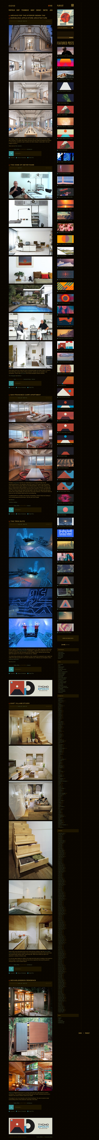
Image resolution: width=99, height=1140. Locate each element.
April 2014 (60, 904)
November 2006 (61, 1010)
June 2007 (60, 1002)
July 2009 (60, 974)
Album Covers (61, 700)
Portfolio (12, 10)
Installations (60, 751)
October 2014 (61, 897)
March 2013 (60, 920)
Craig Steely (16, 482)
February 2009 (61, 980)
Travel (59, 810)
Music (59, 772)
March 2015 (60, 891)
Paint (59, 777)
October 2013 (61, 912)
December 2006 (61, 1009)
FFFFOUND (60, 668)
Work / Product (84, 1033)
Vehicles (59, 817)
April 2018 (60, 847)
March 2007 (60, 1005)
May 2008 (60, 991)
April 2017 (60, 862)
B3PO (59, 665)
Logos (59, 764)
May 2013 (60, 918)
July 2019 (60, 835)
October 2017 (61, 855)
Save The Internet (61, 689)
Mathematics (60, 766)
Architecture (29, 149)
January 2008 (61, 996)
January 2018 (61, 851)
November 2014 (61, 896)
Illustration (60, 747)
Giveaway (60, 739)
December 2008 (61, 982)
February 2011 (61, 951)
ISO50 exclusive (61, 759)
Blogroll (59, 708)
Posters (59, 783)
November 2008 (61, 983)
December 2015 (61, 880)
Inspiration (60, 749)
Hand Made (60, 744)
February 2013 (61, 922)
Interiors (33, 379)
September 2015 (61, 884)
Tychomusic (60, 692)
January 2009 (61, 981)
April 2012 (60, 934)
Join (51, 10)
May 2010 (60, 962)
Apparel (59, 704)
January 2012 (61, 937)
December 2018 (61, 840)
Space (59, 804)
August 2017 (60, 857)
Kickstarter (60, 760)
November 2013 (61, 911)
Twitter (45, 10)
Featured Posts (65, 43)
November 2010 (61, 954)
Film (59, 732)
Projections (60, 790)
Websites (60, 823)
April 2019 (60, 839)
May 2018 (60, 846)
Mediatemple (60, 685)
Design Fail (60, 722)
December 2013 (61, 909)
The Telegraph (12, 375)
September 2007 (61, 1000)
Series (59, 799)
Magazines (60, 765)
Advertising (60, 698)
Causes (59, 713)
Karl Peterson (61, 680)
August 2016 (60, 872)
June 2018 (60, 845)
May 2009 (60, 976)
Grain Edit (60, 670)
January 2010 (61, 966)
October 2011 (61, 941)
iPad (59, 755)
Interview (60, 754)
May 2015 (60, 889)
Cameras (60, 711)
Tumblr (59, 811)
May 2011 (60, 947)
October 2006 (61, 1011)
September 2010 (61, 957)
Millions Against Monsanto (63, 687)
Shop (18, 10)
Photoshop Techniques (62, 781)
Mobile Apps (60, 771)
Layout (59, 761)
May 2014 (60, 903)
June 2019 (60, 836)
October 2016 (61, 869)
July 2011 (60, 945)
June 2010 (60, 960)
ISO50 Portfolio (61, 675)
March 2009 (60, 979)
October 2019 (61, 834)
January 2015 (61, 894)
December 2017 (61, 852)
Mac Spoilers (19, 146)
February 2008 (61, 994)
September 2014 (61, 898)
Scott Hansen (60, 652)
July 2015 (60, 886)
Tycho (59, 813)
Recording (60, 795)
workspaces (60, 827)
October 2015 (61, 883)
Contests (60, 717)
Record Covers (61, 794)
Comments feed (61, 1021)
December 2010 (61, 953)
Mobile (59, 770)
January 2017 (61, 866)
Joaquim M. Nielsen (62, 679)
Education (60, 727)
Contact (38, 10)
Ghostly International (62, 669)
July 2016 (60, 873)
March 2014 (60, 906)
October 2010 (61, 955)
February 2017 (61, 864)
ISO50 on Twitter (61, 674)
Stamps (59, 805)
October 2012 (61, 926)
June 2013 (60, 917)
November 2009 (61, 969)
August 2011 (60, 943)
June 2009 (60, 975)
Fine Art (59, 733)
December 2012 (61, 924)
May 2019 (60, 838)
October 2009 (61, 970)
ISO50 (59, 757)
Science (59, 798)
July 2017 (60, 858)
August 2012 (60, 929)
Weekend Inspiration (62, 824)
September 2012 (61, 928)
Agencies (60, 699)
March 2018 (60, 849)
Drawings (60, 726)
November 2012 (61, 925)
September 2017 (61, 856)
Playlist (65, 5)
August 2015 (60, 885)
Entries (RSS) (40, 1137)
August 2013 (60, 914)
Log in (59, 1019)
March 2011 (60, 949)
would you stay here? (14, 659)
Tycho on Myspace (61, 691)
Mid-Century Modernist (62, 686)
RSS (50, 5)
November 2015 (61, 881)
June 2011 (60, 946)
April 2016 (60, 877)
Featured (60, 731)
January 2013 (61, 923)
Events (59, 728)
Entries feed (60, 1020)
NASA (59, 773)
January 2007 (61, 1008)
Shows (59, 801)
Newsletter (60, 775)
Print (59, 784)
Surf (59, 807)
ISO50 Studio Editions (62, 677)
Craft (59, 720)
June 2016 (60, 874)
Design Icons (60, 724)
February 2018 (61, 850)
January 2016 (61, 879)
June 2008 (60, 990)
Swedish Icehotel (22, 650)
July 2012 (60, 930)
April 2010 (60, 963)
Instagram (60, 750)
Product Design (61, 788)
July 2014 (60, 901)
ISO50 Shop (60, 676)
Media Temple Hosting (65, 644)
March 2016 (60, 878)
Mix (59, 768)
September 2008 (61, 986)
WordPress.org (61, 1022)
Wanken (19, 375)
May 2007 (60, 1003)
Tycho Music (25, 10)
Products (60, 789)
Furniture (60, 736)
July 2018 (60, 844)
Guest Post (60, 742)
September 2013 (61, 913)
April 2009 (60, 977)
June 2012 (60, 931)
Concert (59, 716)
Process (59, 785)
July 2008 (60, 988)
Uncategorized (61, 816)
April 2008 (60, 992)
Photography (60, 778)
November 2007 (61, 998)
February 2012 (61, 936)
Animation (60, 702)
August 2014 (60, 900)
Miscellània (60, 767)
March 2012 (60, 935)
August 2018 (60, 843)
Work (59, 826)
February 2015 (61, 892)
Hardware (60, 745)
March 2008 (60, 993)
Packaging (60, 776)
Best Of (59, 706)
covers (59, 719)
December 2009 (61, 968)
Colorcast (60, 715)
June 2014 (60, 902)
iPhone (59, 756)
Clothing (59, 714)
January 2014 (61, 908)
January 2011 (61, 952)
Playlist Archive (65, 27)
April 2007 (60, 1004)
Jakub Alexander (61, 653)
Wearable (60, 821)
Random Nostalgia (61, 793)
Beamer (59, 658)
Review (59, 796)
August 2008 (60, 987)
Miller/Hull (11, 1092)
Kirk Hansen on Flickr (62, 681)
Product (59, 787)
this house (23, 373)
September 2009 (61, 971)
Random (59, 792)
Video (59, 818)
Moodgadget (60, 688)
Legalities (60, 762)
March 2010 (60, 964)
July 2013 (60, 915)
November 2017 (61, 854)
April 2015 (60, 890)
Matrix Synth (60, 683)
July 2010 (60, 959)
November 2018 (61, 841)
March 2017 (60, 863)
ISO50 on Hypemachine (62, 671)
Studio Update (61, 806)
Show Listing (60, 800)
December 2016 (61, 867)
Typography (60, 815)
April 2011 (60, 948)
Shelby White (22, 21)
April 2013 (60, 919)
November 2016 (61, 868)
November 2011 (61, 940)
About (32, 10)
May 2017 (60, 861)
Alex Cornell (60, 654)
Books (59, 709)
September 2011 (61, 942)
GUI (59, 743)
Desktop (59, 725)
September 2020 (61, 833)
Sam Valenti (60, 657)
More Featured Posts (68, 638)
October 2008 (61, 985)
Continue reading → (13, 502)
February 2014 (61, 907)
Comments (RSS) (48, 1137)
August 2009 (60, 973)
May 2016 (60, 875)
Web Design (60, 822)
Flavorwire (13, 661)
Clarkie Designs (61, 666)
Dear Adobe (60, 721)
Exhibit (59, 730)
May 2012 (60, 932)
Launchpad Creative (62, 682)
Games (59, 737)
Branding (60, 710)
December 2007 (61, 997)
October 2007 (61, 999)
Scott (20, 167)
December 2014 (61, 895)
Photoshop (60, 779)
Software (60, 802)
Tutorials (59, 812)
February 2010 (61, 965)
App (59, 703)
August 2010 (60, 958)
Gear (59, 738)
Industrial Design (27, 379)
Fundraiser (60, 734)
